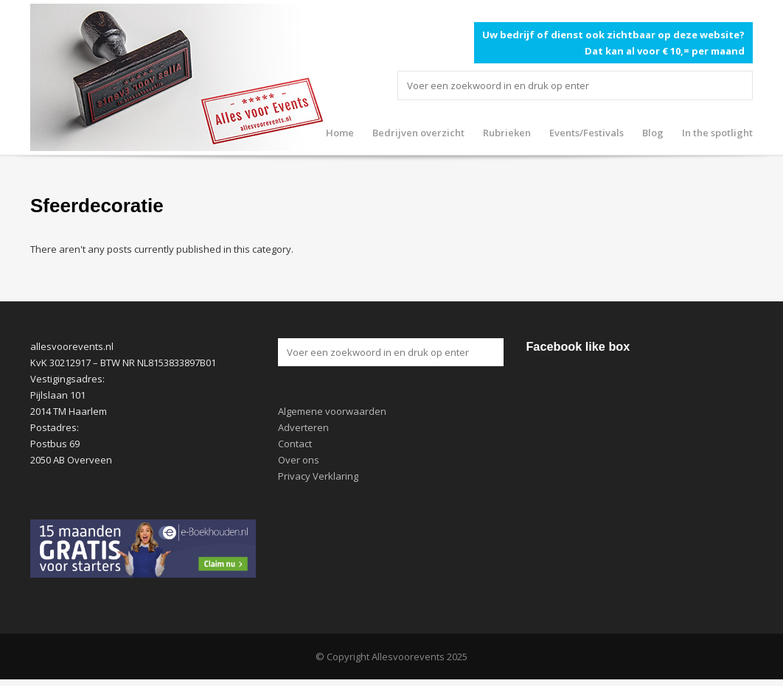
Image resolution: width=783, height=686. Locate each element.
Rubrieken (507, 132)
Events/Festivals (586, 132)
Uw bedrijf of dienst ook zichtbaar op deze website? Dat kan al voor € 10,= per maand (613, 42)
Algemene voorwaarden (332, 411)
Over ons (298, 459)
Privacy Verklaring (318, 476)
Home (340, 132)
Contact (295, 443)
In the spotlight (717, 132)
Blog (653, 132)
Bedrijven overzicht (418, 132)
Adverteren (303, 427)
